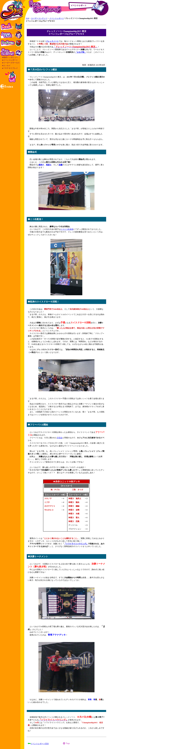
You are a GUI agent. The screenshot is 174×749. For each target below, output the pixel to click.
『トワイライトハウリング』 (76, 544)
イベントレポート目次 (40, 744)
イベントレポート (56, 18)
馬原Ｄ (48, 165)
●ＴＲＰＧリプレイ (10, 68)
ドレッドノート (52, 41)
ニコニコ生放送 (67, 229)
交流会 (59, 438)
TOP (27, 18)
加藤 (60, 165)
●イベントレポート (10, 60)
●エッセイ (6, 65)
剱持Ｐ (41, 165)
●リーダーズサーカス (11, 63)
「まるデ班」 (80, 52)
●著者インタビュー (10, 57)
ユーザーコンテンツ (39, 18)
